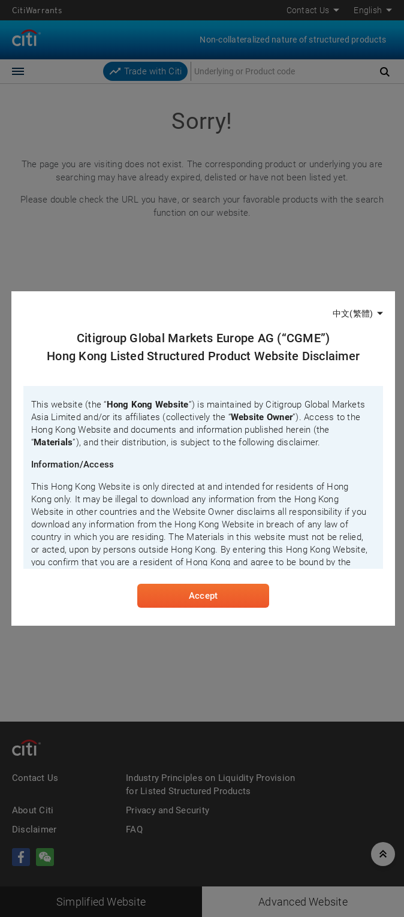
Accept (203, 595)
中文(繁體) (353, 313)
